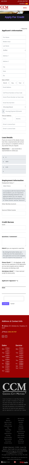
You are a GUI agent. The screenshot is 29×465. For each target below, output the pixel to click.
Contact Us (21, 429)
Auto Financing (8, 437)
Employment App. (8, 426)
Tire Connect (8, 441)
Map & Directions (21, 431)
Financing (8, 435)
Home (8, 418)
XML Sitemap (21, 441)
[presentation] (14, 298)
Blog (8, 428)
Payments (21, 426)
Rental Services (8, 433)
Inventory (8, 431)
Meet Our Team (8, 422)
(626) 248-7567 (23, 1)
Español (23, 3)
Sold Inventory (21, 437)
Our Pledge (21, 428)
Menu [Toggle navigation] (24, 8)
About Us (8, 420)
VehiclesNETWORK (22, 451)
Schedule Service (8, 443)
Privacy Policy (8, 429)
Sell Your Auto (21, 418)
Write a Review (21, 435)
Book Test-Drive (8, 439)
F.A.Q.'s (21, 424)
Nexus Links (21, 443)
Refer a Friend (8, 424)
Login (4, 1)
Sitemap (21, 439)
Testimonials (21, 433)
